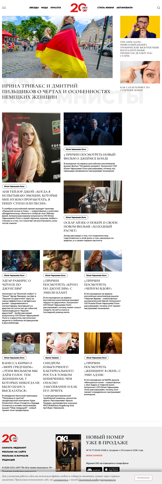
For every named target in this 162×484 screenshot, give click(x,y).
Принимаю (143, 478)
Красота (55, 8)
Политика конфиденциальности (19, 471)
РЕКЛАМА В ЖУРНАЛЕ (15, 456)
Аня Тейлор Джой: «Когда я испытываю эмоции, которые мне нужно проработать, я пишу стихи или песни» (29, 197)
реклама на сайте (14, 452)
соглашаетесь (61, 479)
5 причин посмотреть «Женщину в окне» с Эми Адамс (102, 369)
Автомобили (124, 8)
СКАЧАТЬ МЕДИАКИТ (14, 448)
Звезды (34, 8)
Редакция (8, 460)
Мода (44, 8)
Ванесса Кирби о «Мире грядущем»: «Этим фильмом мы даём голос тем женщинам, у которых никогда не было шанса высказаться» (21, 377)
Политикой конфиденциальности (97, 479)
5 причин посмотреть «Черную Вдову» (98, 284)
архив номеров (94, 455)
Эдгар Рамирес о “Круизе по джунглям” (16, 284)
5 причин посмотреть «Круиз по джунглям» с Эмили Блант (60, 286)
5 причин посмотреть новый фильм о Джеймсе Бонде (90, 156)
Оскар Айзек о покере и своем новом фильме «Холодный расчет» (90, 226)
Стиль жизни (105, 8)
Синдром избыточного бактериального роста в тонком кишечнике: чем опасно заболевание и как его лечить (60, 377)
